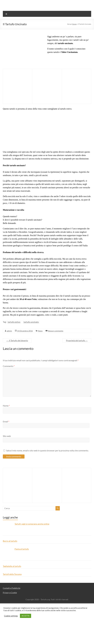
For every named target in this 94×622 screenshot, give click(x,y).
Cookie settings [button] (11, 616)
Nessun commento (55, 331)
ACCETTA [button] (25, 616)
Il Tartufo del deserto (17, 340)
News (40, 331)
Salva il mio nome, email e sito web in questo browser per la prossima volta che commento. (47, 450)
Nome (6, 405)
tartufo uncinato (31, 322)
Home (74, 24)
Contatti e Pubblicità (11, 588)
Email (6, 421)
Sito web (7, 436)
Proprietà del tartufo (77, 340)
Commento (9, 366)
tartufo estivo (14, 322)
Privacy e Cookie (10, 592)
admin (9, 331)
